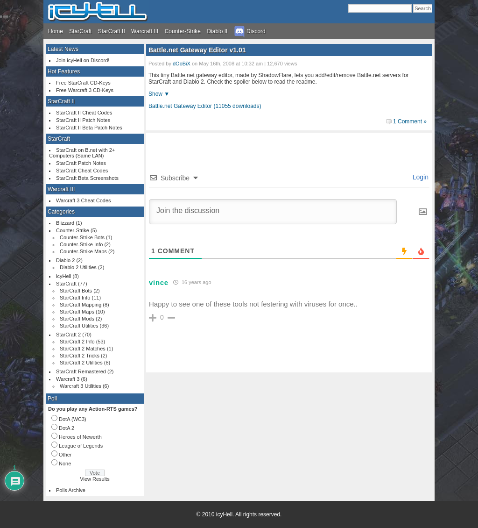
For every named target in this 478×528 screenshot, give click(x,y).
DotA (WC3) (72, 419)
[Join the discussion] (273, 211)
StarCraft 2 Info (77, 341)
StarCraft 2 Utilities (81, 362)
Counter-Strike (183, 31)
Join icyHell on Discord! (82, 60)
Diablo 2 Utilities (78, 267)
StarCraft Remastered (81, 371)
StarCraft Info (75, 297)
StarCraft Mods (77, 318)
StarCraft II (111, 31)
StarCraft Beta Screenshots (87, 178)
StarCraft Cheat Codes (82, 170)
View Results (94, 479)
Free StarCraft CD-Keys (83, 83)
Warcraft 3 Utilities (80, 386)
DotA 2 (66, 428)
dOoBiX (181, 63)
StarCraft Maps (77, 311)
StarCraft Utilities (79, 325)
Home (55, 31)
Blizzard (65, 223)
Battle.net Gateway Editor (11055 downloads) (204, 106)
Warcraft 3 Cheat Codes (83, 200)
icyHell (63, 276)
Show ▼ (158, 94)
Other (65, 454)
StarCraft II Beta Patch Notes (89, 127)
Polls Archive (70, 490)
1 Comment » (410, 121)
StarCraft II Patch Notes (83, 120)
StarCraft (80, 31)
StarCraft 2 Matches (82, 348)
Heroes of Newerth (80, 437)
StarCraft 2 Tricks (79, 355)
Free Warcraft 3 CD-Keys (84, 90)
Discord (250, 31)
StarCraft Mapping (80, 304)
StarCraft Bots (76, 290)
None (65, 463)
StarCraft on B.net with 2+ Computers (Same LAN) (82, 152)
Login (420, 177)
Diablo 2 (65, 260)
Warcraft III (144, 31)
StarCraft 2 (68, 334)
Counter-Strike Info (81, 244)
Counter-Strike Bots (82, 237)
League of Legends (81, 446)
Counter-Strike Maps (83, 251)
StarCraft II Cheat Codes (84, 112)
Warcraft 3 (67, 379)
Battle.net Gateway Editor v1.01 (197, 50)
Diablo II (217, 31)
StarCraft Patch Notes (81, 163)
